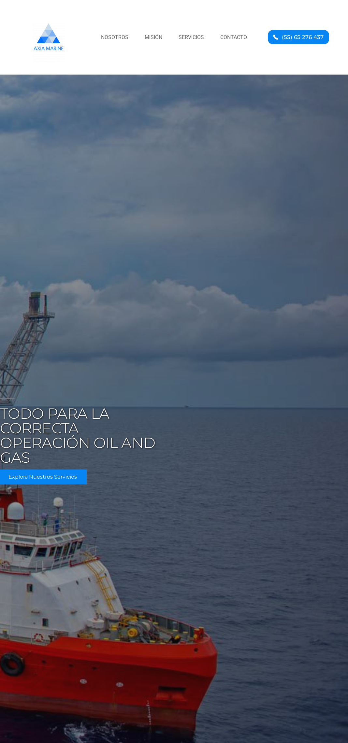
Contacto (233, 37)
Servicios (191, 37)
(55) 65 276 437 (303, 37)
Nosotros (114, 37)
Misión (153, 37)
